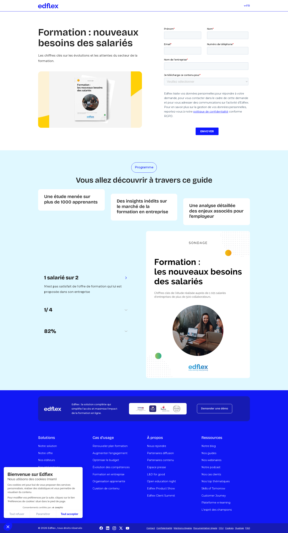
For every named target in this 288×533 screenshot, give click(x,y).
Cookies (229, 528)
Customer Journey (213, 495)
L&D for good (156, 474)
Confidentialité (164, 528)
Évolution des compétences (111, 467)
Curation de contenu (106, 488)
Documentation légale (205, 528)
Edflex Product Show (161, 488)
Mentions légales (183, 528)
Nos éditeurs (46, 460)
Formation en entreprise (108, 474)
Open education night (161, 481)
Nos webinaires (211, 460)
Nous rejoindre (156, 446)
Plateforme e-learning (215, 502)
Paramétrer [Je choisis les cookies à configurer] (43, 514)
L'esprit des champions (216, 509)
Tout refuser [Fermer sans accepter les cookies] (16, 514)
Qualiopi (239, 528)
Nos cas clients (211, 474)
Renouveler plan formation (110, 446)
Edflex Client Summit (161, 495)
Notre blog (208, 446)
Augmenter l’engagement (110, 453)
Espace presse (156, 467)
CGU (221, 528)
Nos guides (208, 453)
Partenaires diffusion (160, 453)
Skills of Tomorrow (213, 488)
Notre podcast (210, 467)
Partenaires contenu (160, 460)
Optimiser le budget (106, 460)
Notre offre (45, 453)
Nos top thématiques (215, 481)
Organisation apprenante (109, 481)
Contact (150, 528)
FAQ (247, 528)
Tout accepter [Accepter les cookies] (69, 514)
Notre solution (47, 446)
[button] (7, 526)
